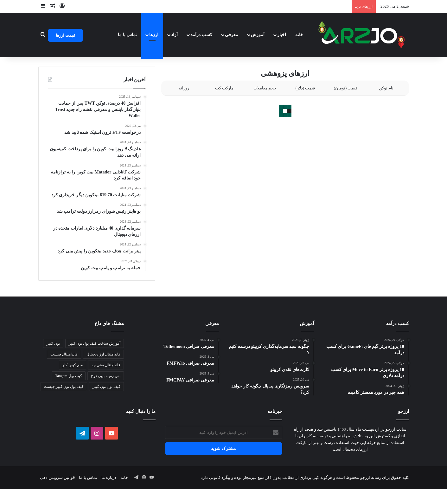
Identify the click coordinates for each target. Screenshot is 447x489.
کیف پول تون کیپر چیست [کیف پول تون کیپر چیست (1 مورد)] (64, 386)
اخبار (281, 34)
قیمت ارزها (65, 35)
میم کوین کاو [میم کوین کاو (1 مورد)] (72, 365)
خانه (299, 34)
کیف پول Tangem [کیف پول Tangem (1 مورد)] (68, 376)
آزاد (174, 34)
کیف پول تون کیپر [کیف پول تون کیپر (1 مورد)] (106, 386)
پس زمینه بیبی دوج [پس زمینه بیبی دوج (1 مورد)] (105, 376)
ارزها (153, 34)
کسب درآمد (201, 34)
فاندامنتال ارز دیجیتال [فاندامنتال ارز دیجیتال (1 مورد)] (103, 354)
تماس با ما (127, 34)
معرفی (231, 34)
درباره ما (108, 477)
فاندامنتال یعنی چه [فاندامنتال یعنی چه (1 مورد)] (106, 365)
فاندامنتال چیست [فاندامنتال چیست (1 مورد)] (64, 354)
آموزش (258, 34)
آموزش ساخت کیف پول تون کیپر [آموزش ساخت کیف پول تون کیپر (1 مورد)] (94, 343)
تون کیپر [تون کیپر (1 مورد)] (53, 343)
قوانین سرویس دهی (57, 477)
